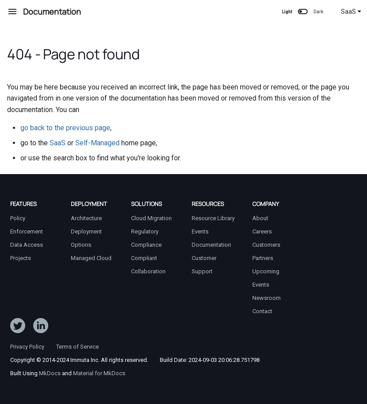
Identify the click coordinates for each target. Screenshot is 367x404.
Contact (262, 311)
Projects (20, 258)
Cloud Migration (151, 218)
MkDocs (50, 373)
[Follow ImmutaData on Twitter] (17, 327)
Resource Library (213, 218)
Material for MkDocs (99, 373)
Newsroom (266, 298)
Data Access (26, 244)
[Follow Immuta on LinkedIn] (40, 327)
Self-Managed (97, 143)
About (260, 218)
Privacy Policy (27, 346)
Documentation (211, 244)
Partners (262, 258)
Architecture (86, 218)
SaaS (351, 11)
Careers (262, 231)
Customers (266, 244)
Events (200, 231)
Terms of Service (77, 346)
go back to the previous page (65, 128)
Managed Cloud (91, 258)
